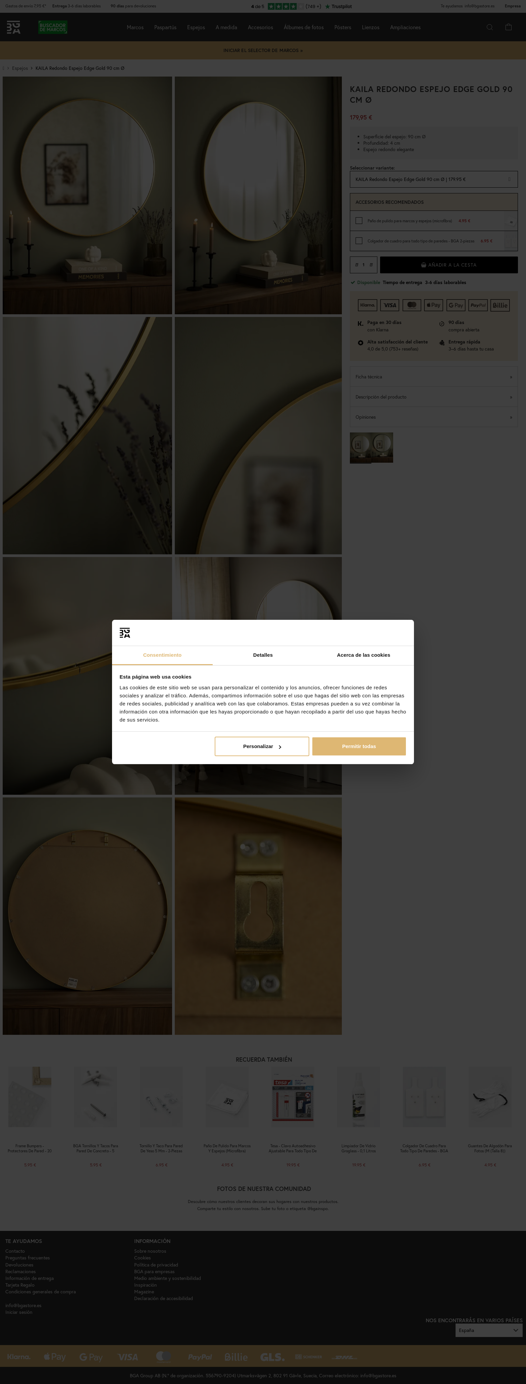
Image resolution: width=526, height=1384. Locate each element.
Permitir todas (359, 746)
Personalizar (262, 746)
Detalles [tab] (263, 655)
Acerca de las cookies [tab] (363, 655)
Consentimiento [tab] (162, 655)
